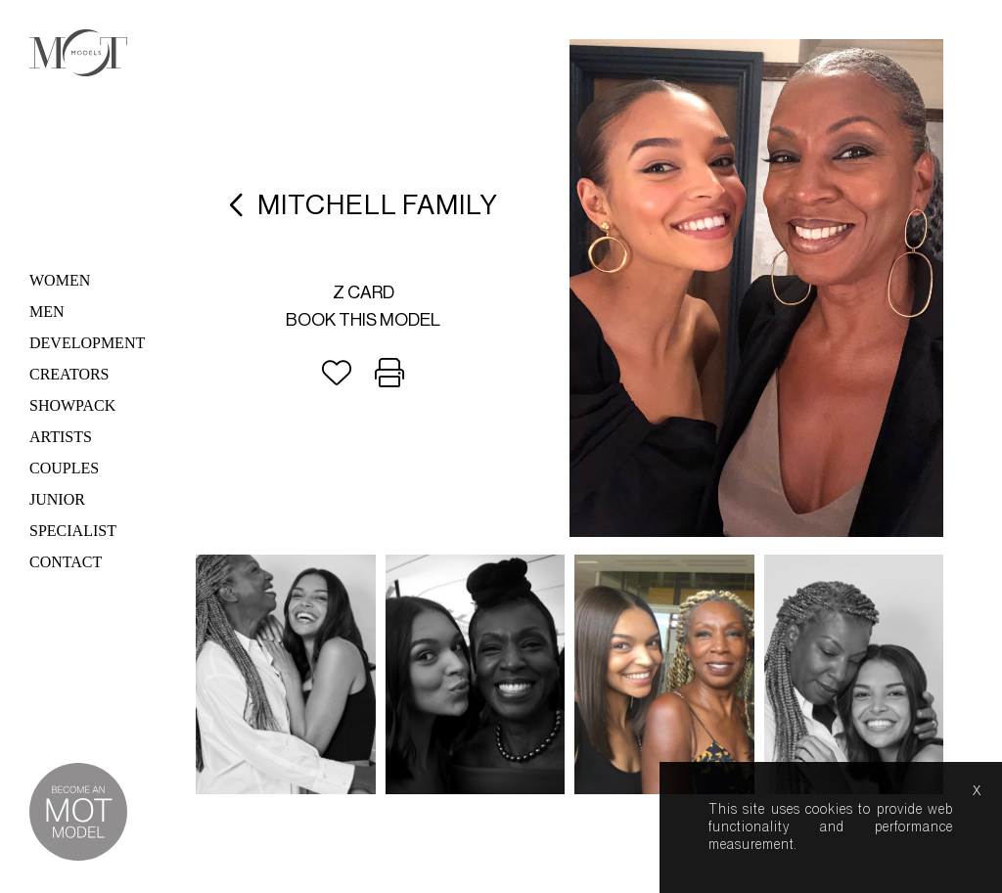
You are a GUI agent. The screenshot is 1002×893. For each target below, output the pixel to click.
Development (87, 343)
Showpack (72, 405)
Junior (57, 499)
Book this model (363, 320)
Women (59, 280)
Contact (65, 562)
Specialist (72, 530)
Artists (60, 436)
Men (47, 311)
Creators (69, 374)
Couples (64, 468)
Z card (363, 292)
